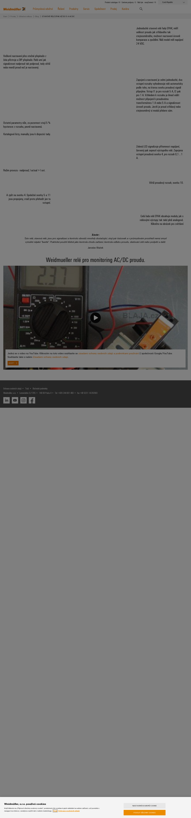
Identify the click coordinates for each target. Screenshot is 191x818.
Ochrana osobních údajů (69, 811)
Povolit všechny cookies (145, 812)
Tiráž (55, 811)
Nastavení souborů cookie (145, 806)
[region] (95, 807)
